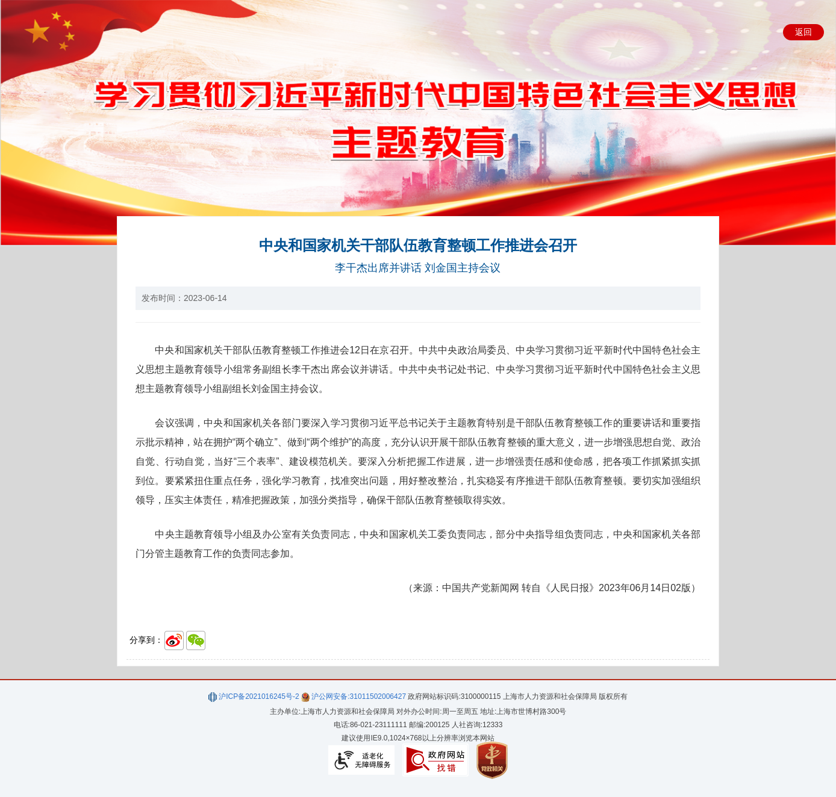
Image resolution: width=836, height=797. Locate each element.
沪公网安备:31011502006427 (353, 696)
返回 (803, 32)
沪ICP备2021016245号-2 (253, 696)
